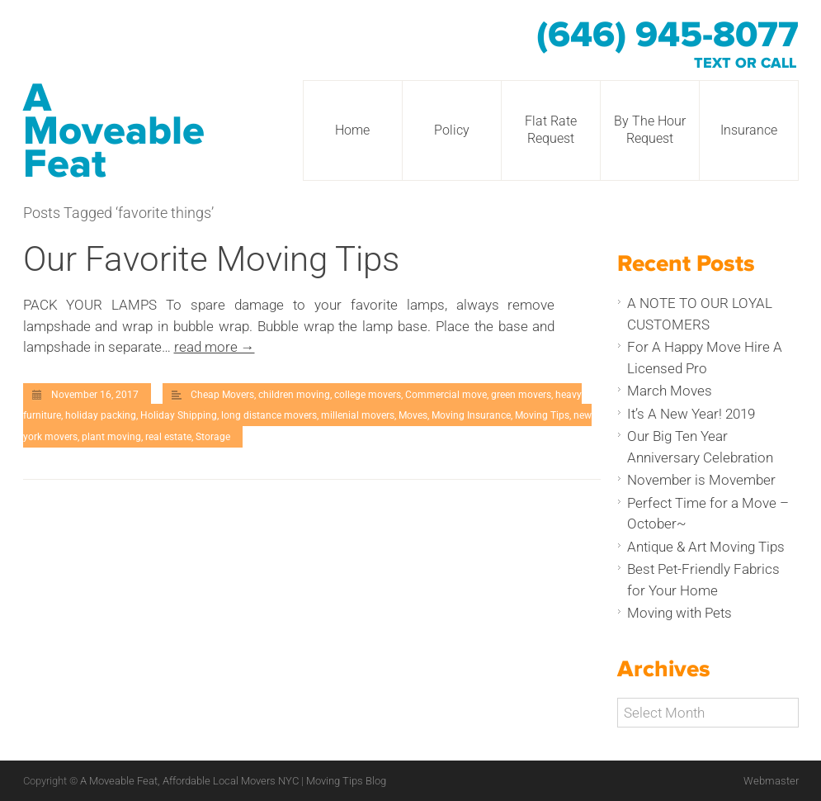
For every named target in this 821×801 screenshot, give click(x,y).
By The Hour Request (650, 129)
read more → (214, 347)
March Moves (669, 390)
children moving (294, 394)
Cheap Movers (222, 394)
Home (352, 130)
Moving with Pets (679, 612)
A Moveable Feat (114, 131)
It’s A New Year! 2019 (691, 413)
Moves (413, 415)
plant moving (111, 437)
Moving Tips (542, 415)
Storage (213, 437)
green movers (521, 394)
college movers (367, 394)
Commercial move (446, 394)
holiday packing (100, 415)
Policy (451, 130)
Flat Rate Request (551, 129)
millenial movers (357, 415)
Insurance (748, 130)
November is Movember (701, 480)
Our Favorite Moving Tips (211, 259)
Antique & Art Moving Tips (706, 546)
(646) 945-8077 (667, 35)
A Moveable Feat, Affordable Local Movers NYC (190, 781)
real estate (168, 437)
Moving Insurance (471, 415)
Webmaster (771, 781)
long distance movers (269, 415)
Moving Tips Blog (346, 781)
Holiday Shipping (178, 415)
